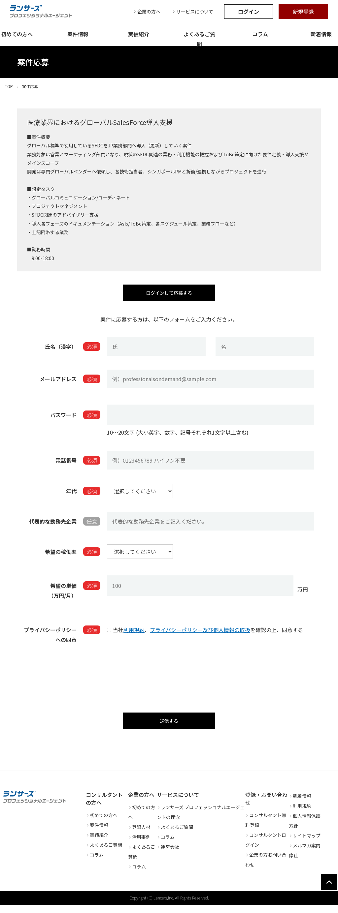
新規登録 (303, 11)
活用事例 (139, 845)
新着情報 (300, 804)
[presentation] (169, 677)
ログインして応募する (169, 294)
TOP (9, 86)
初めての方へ (102, 823)
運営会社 (168, 855)
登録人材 (139, 835)
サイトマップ (305, 843)
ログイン (248, 11)
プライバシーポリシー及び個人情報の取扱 (200, 633)
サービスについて (192, 11)
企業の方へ (146, 11)
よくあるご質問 (104, 853)
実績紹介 (97, 843)
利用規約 (134, 633)
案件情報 (97, 833)
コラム (95, 863)
